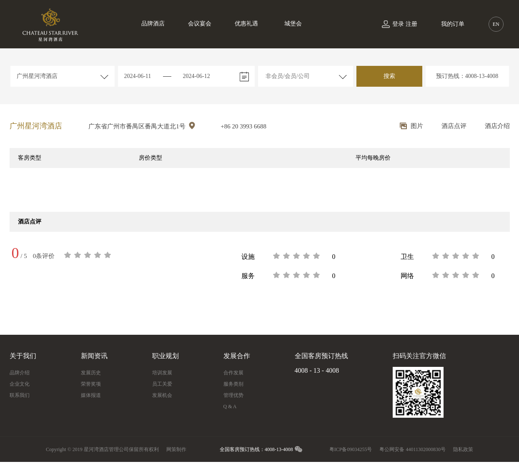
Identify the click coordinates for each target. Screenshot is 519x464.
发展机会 (162, 395)
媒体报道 (91, 395)
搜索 (389, 76)
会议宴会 (199, 23)
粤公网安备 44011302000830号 (412, 449)
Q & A (230, 406)
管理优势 (233, 395)
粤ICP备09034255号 (350, 449)
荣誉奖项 (91, 384)
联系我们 (20, 395)
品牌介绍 (20, 373)
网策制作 (176, 449)
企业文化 (20, 384)
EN (496, 24)
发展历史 (91, 373)
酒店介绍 (497, 126)
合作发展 (233, 373)
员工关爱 (162, 384)
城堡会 (293, 23)
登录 (398, 24)
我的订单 (452, 24)
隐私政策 (463, 449)
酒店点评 (453, 126)
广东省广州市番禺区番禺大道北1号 (142, 125)
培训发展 (162, 373)
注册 (411, 24)
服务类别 (233, 384)
